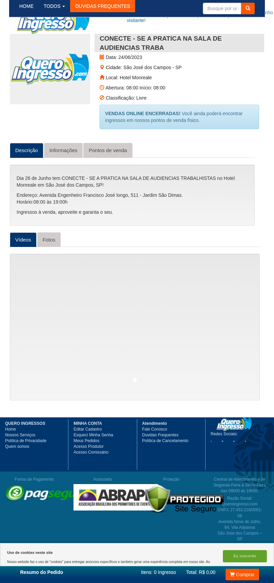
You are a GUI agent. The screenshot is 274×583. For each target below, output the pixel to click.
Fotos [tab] (49, 264)
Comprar (242, 574)
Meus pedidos (195, 12)
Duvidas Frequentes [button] (160, 459)
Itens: (158, 572)
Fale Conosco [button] (154, 453)
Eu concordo (244, 556)
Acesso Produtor (88, 471)
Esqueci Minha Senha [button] (93, 459)
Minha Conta (224, 12)
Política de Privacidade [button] (25, 465)
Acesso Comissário (90, 476)
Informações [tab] (63, 175)
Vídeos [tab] (23, 264)
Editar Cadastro (87, 453)
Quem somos (17, 471)
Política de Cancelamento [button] (165, 465)
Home (10, 453)
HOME (32, 40)
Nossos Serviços (20, 459)
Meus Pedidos (86, 465)
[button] (108, 40)
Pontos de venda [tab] (108, 175)
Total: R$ (200, 572)
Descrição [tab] (26, 175)
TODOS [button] (59, 40)
